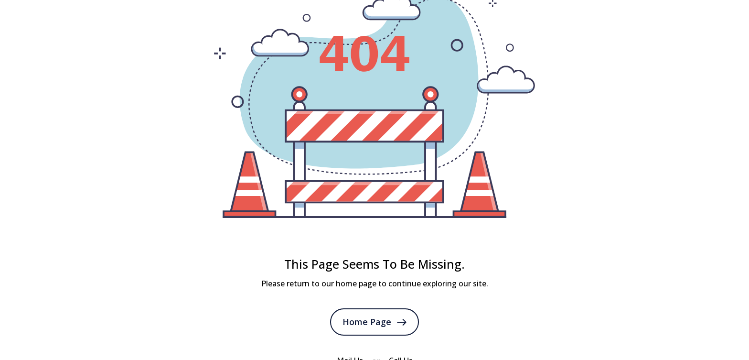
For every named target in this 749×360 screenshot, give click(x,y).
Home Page (374, 321)
